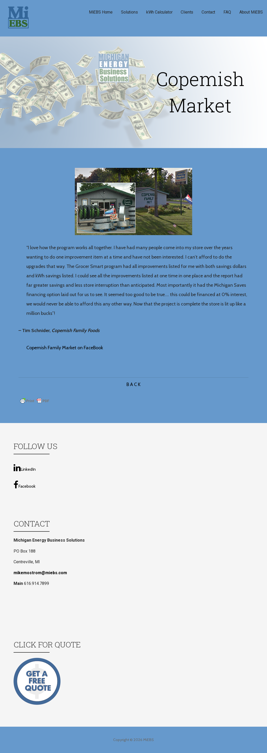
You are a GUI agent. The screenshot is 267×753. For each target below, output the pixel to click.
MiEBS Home (101, 12)
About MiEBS (251, 12)
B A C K (133, 384)
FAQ (227, 12)
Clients (187, 12)
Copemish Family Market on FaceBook (64, 348)
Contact (208, 12)
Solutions (129, 12)
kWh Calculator (159, 12)
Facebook (24, 485)
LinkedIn (25, 467)
